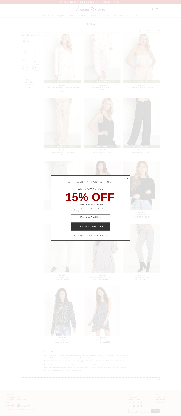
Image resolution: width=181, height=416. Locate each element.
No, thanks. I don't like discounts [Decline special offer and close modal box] (91, 235)
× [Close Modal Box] (127, 178)
